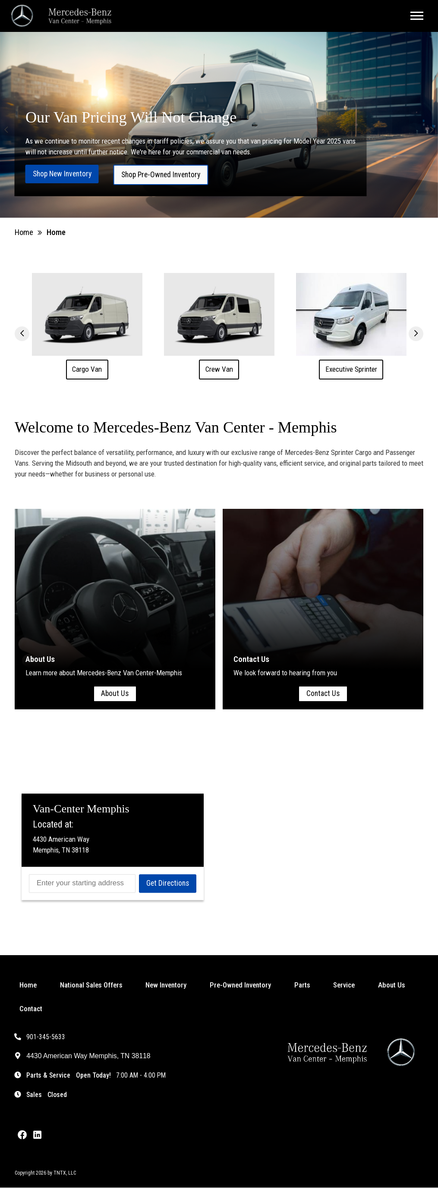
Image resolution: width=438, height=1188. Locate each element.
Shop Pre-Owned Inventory (160, 174)
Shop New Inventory (62, 173)
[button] (6, 130)
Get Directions (167, 883)
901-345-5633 (40, 1037)
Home (24, 233)
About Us (115, 693)
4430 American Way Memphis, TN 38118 (83, 1056)
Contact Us (323, 693)
